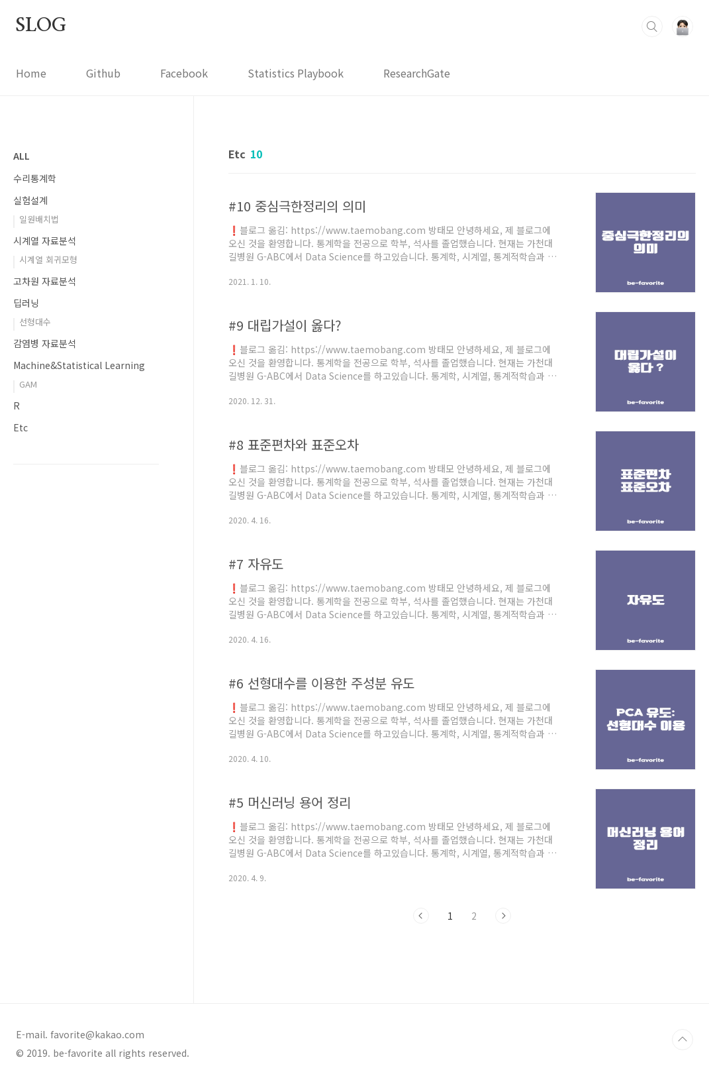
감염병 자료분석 (44, 343)
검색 (652, 26)
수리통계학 (34, 178)
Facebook (184, 73)
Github (103, 73)
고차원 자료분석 (44, 281)
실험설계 (30, 200)
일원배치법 (39, 219)
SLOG (41, 26)
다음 (503, 916)
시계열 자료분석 (44, 240)
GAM (28, 384)
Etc (20, 427)
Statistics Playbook (296, 73)
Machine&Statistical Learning (79, 365)
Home (31, 73)
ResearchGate (416, 73)
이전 (421, 916)
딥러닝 (26, 302)
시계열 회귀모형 (48, 259)
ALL (21, 155)
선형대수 (35, 321)
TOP (682, 1039)
